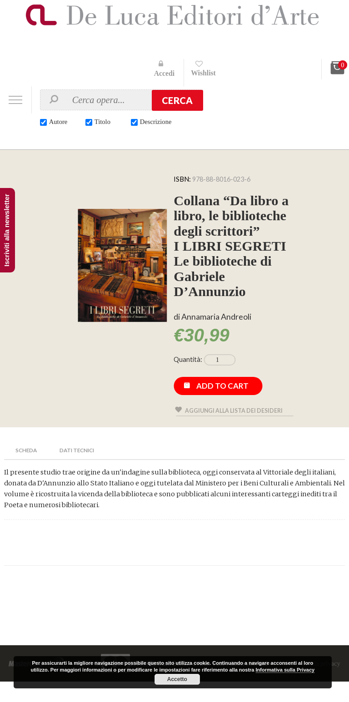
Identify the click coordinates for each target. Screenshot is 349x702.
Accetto (177, 679)
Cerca (177, 100)
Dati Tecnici (80, 470)
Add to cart (222, 405)
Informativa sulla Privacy (285, 669)
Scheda (26, 470)
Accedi (164, 73)
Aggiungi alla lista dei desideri (235, 430)
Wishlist (204, 73)
